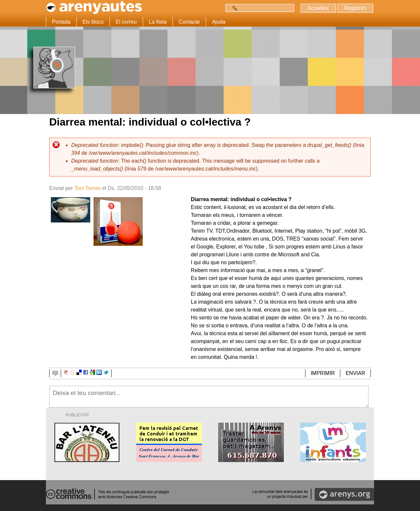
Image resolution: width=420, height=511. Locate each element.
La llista (158, 22)
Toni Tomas (87, 188)
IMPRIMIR (323, 373)
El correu (126, 22)
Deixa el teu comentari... (208, 396)
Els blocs (93, 22)
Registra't (355, 8)
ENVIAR (355, 373)
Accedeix (318, 8)
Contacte (189, 22)
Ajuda (218, 22)
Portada (61, 22)
